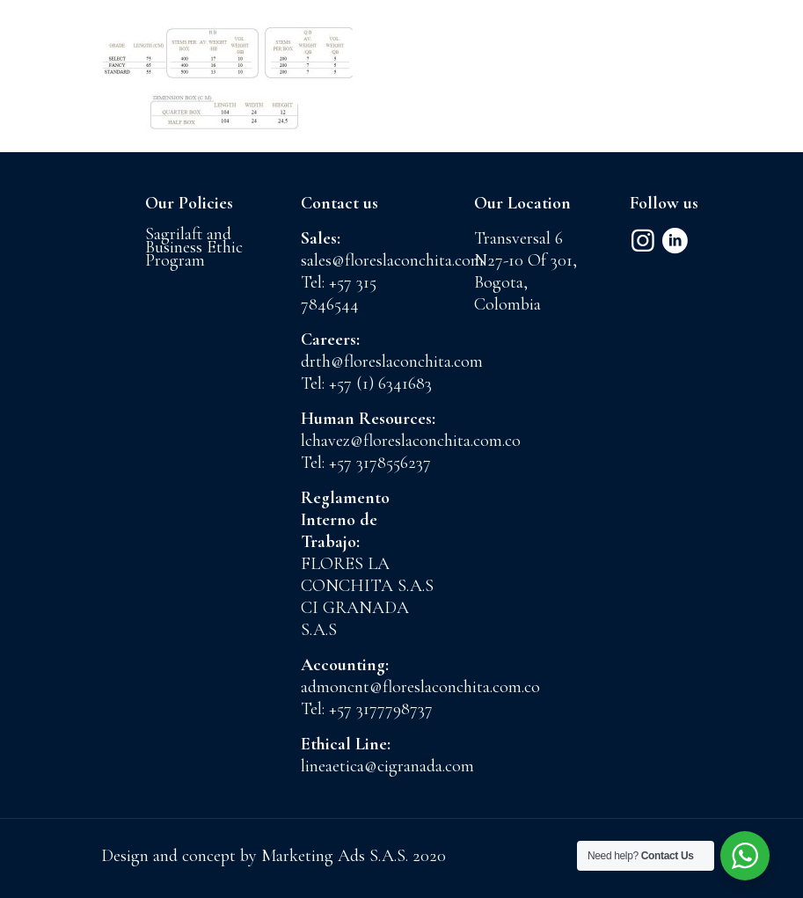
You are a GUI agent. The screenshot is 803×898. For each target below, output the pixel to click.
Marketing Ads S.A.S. (336, 855)
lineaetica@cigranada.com (387, 766)
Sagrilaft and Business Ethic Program (194, 247)
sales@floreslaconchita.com (392, 260)
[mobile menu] (775, 57)
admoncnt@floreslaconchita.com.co (420, 686)
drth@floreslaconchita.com (392, 361)
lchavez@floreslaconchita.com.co (411, 440)
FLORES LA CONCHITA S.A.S (367, 574)
